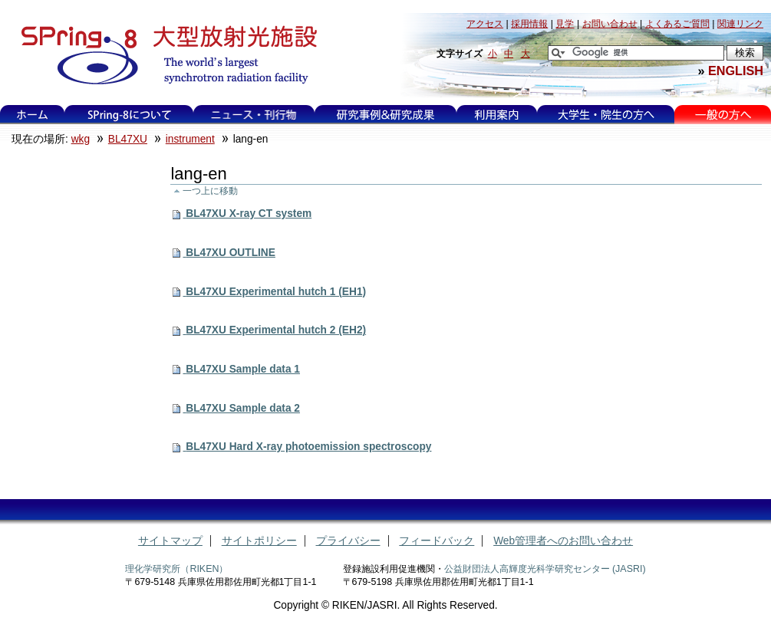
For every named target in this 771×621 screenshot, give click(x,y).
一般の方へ (723, 114)
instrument (190, 139)
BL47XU (127, 139)
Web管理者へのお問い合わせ (563, 541)
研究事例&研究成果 (385, 114)
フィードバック (436, 541)
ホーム (32, 114)
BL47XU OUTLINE (230, 252)
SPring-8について (129, 114)
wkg (80, 139)
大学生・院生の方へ (606, 114)
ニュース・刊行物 (254, 114)
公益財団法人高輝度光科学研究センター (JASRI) (545, 569)
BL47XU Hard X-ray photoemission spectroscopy (308, 446)
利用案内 (496, 114)
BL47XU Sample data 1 (243, 369)
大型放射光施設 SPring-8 (164, 55)
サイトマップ (170, 541)
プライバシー (348, 541)
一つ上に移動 (210, 191)
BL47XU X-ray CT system (248, 213)
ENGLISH (735, 70)
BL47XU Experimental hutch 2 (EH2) (276, 330)
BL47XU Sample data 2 (243, 408)
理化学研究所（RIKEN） (176, 569)
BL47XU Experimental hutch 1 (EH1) (276, 291)
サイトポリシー (259, 541)
